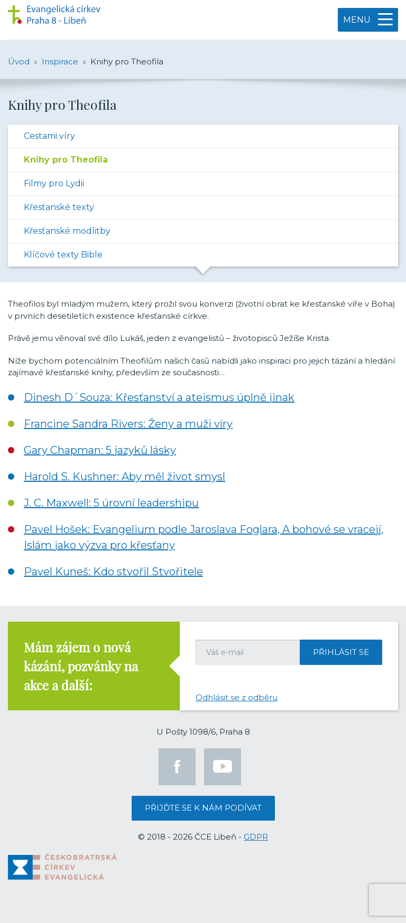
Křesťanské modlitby (67, 231)
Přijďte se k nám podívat (203, 808)
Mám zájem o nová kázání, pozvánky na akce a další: (81, 666)
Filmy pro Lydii (54, 183)
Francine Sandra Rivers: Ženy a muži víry (128, 423)
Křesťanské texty (59, 207)
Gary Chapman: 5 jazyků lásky (100, 450)
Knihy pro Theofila (66, 160)
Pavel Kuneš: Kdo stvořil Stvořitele (113, 571)
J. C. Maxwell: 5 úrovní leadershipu (111, 503)
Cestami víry (49, 136)
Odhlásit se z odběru (237, 697)
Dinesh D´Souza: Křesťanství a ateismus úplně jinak (159, 397)
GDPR (256, 837)
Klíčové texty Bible (63, 255)
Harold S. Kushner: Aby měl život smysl (124, 476)
